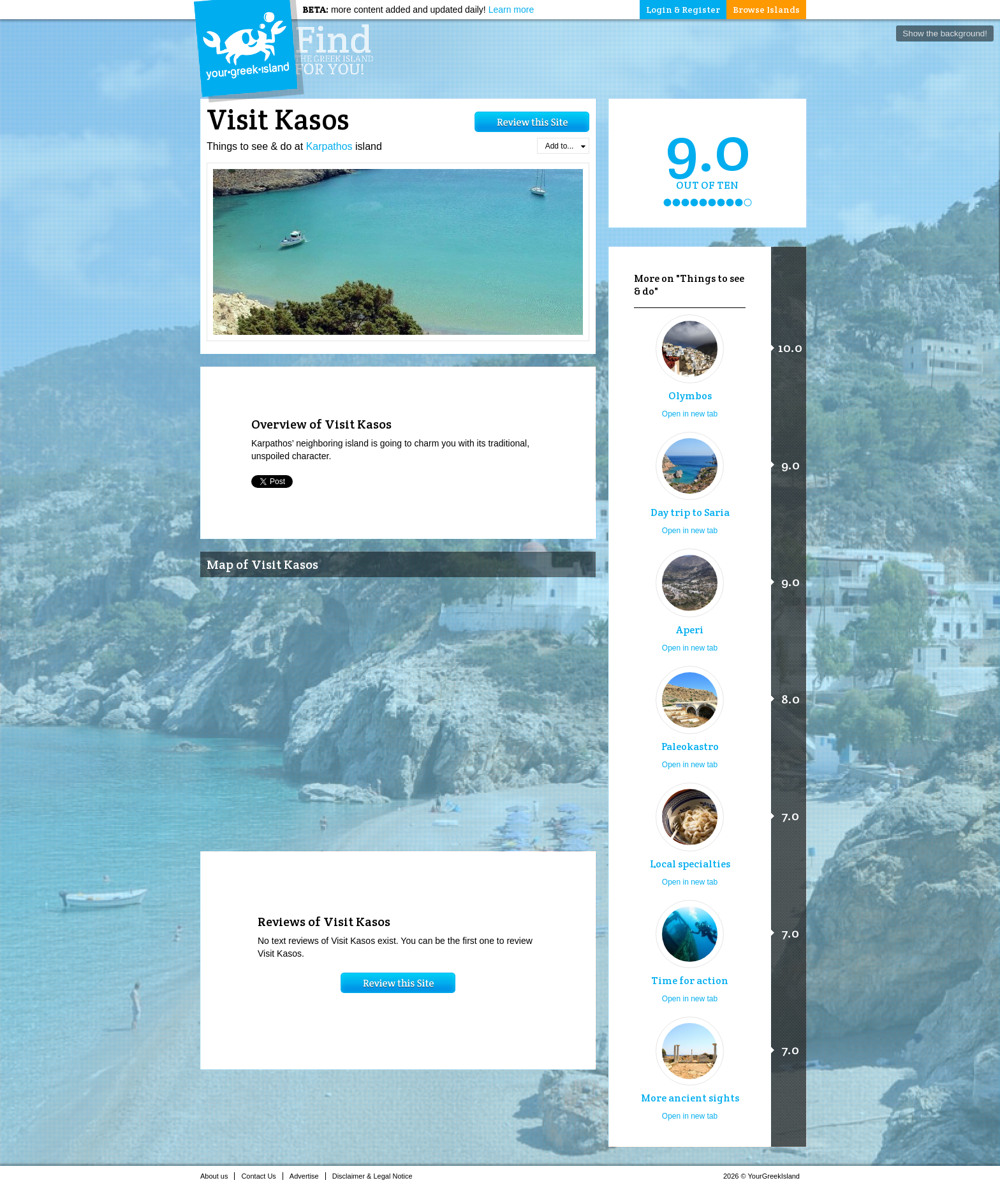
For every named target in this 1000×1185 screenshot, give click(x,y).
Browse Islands (766, 9)
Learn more (511, 9)
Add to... (565, 146)
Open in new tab (689, 413)
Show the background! (944, 33)
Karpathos (329, 146)
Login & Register (683, 9)
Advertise (308, 1176)
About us (217, 1176)
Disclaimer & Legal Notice (376, 1176)
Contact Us (262, 1176)
